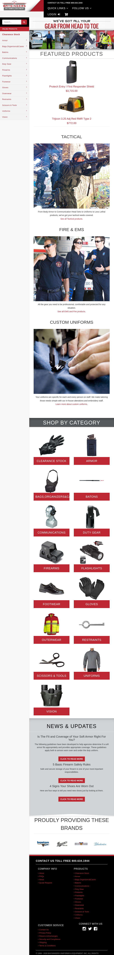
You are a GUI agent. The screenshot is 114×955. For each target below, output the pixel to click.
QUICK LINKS (58, 8)
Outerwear (14, 93)
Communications (14, 58)
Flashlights (14, 75)
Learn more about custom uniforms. (72, 404)
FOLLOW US (81, 8)
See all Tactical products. (71, 219)
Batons (14, 52)
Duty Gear (14, 64)
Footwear (14, 81)
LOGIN (54, 14)
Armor (14, 40)
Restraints (14, 99)
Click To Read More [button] (71, 759)
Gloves (14, 87)
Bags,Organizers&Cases (14, 46)
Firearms (14, 70)
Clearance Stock (11, 34)
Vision (14, 117)
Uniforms (14, 111)
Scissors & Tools (14, 105)
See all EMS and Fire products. (72, 311)
